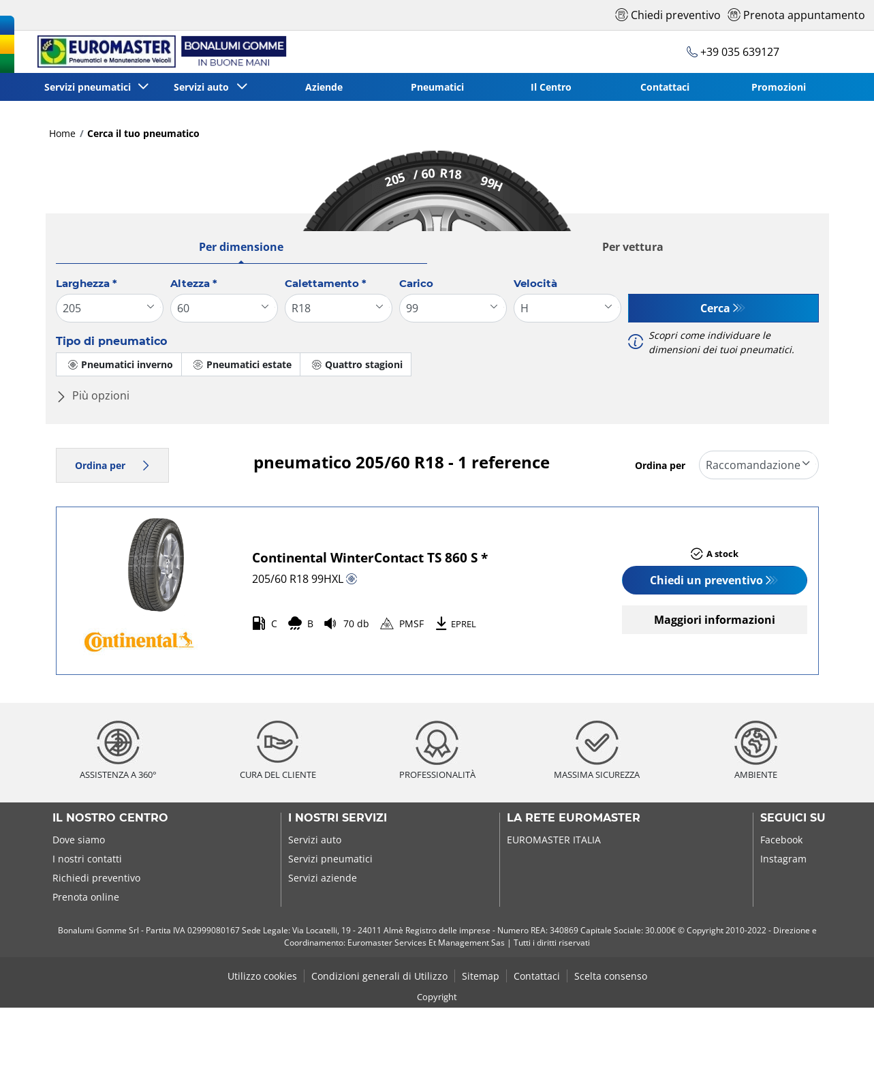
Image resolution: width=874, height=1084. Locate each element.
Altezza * (193, 283)
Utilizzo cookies (262, 975)
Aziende (324, 86)
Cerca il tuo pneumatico (143, 133)
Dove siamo (78, 839)
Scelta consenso (610, 975)
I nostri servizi (337, 818)
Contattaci (664, 86)
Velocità (535, 283)
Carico (416, 283)
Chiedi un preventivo (706, 580)
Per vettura (633, 246)
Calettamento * (325, 283)
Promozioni (778, 86)
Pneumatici (437, 86)
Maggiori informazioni (714, 619)
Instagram (783, 858)
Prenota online (85, 896)
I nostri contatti (87, 858)
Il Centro (551, 86)
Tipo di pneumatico (111, 341)
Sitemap (480, 975)
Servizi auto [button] (204, 86)
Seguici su (793, 818)
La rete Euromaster (573, 818)
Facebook (781, 839)
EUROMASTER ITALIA (554, 839)
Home (62, 133)
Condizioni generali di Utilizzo (379, 975)
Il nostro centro (110, 818)
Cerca (715, 308)
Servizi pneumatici (330, 858)
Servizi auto (314, 839)
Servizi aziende (322, 877)
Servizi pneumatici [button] (90, 86)
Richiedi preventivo (96, 877)
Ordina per (112, 465)
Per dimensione (241, 246)
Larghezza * (86, 283)
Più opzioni (92, 395)
